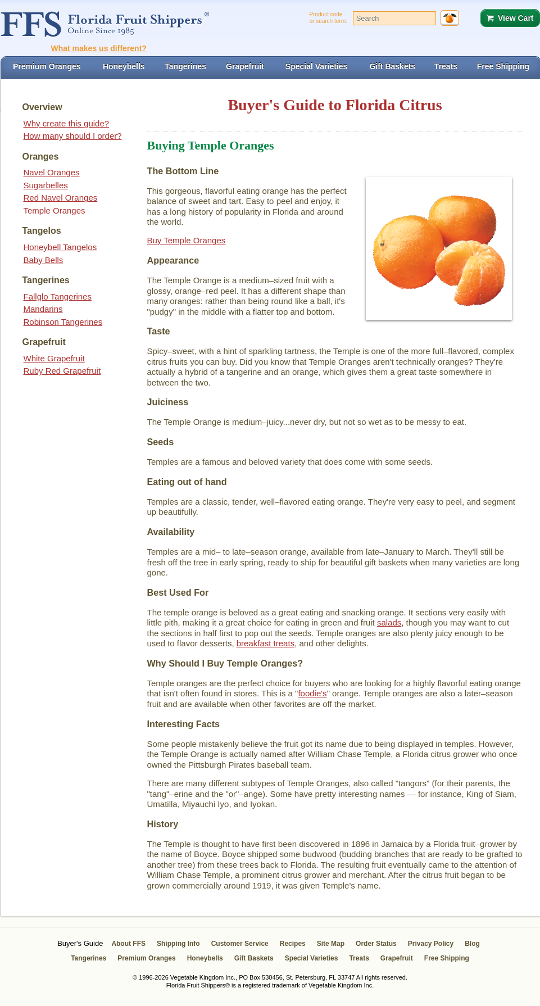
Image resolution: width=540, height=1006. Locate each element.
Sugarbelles (46, 185)
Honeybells (205, 958)
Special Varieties (311, 958)
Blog (472, 944)
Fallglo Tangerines (58, 296)
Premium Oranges (146, 958)
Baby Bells (43, 260)
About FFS (128, 944)
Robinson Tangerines (63, 322)
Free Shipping (446, 958)
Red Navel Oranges (61, 197)
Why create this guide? (67, 123)
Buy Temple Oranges (186, 240)
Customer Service (240, 944)
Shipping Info (178, 944)
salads (389, 622)
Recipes (293, 944)
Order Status (376, 944)
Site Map (330, 944)
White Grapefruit (54, 358)
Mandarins (43, 309)
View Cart (516, 17)
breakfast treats (265, 643)
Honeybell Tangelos (60, 247)
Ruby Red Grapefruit (62, 370)
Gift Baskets (254, 958)
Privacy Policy (430, 944)
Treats (359, 958)
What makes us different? (99, 48)
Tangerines (88, 958)
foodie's (312, 693)
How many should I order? (73, 136)
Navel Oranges (52, 172)
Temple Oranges (54, 210)
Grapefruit (396, 958)
